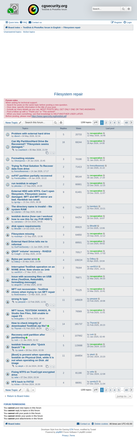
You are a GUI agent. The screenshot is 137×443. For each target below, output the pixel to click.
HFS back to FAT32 (22, 381)
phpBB (59, 432)
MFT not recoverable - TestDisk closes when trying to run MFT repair (33, 290)
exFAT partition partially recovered (31, 175)
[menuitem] (23, 22)
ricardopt (18, 236)
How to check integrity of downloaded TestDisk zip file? (29, 324)
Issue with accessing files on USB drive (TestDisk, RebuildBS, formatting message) (31, 279)
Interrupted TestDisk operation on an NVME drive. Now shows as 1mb (33, 268)
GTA (71, 430)
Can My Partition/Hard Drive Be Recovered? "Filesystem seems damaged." (30, 144)
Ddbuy (17, 261)
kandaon (94, 206)
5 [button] (118, 122)
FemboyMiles (20, 178)
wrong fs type (19, 299)
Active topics (29, 32)
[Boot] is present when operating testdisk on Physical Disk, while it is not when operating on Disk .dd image (32, 359)
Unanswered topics (12, 32)
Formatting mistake (22, 158)
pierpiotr (22, 302)
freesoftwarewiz (21, 171)
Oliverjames (19, 161)
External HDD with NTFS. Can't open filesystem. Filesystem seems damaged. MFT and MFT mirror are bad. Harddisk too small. (32, 195)
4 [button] (114, 122)
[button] (95, 122)
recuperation (96, 133)
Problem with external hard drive (30, 133)
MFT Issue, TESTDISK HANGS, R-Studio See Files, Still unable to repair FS (31, 313)
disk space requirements (26, 226)
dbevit (17, 136)
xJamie (17, 212)
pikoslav (18, 186)
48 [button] (126, 122)
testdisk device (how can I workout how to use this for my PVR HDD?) (32, 218)
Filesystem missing (22, 233)
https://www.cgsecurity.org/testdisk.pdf (49, 116)
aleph (20, 366)
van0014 (18, 272)
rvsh (16, 340)
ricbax (17, 384)
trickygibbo (19, 318)
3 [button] (110, 122)
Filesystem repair (68, 94)
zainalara (18, 222)
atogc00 (18, 285)
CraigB (17, 254)
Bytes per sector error (24, 259)
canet (20, 350)
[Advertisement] (68, 62)
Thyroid (17, 328)
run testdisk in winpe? (24, 183)
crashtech (22, 150)
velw (16, 377)
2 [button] (106, 122)
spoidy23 (94, 381)
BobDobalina (20, 294)
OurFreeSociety (21, 247)
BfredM (17, 229)
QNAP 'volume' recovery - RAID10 (31, 251)
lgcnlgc (17, 202)
